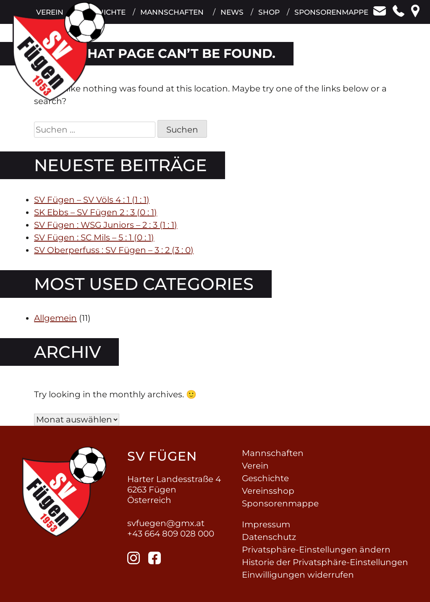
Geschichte (265, 478)
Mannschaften (170, 17)
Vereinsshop (268, 491)
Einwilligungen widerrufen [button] (298, 575)
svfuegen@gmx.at (166, 523)
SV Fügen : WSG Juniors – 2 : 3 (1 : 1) (105, 225)
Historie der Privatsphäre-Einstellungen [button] (325, 562)
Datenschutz (269, 537)
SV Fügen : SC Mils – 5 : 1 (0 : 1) (94, 237)
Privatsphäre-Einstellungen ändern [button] (316, 550)
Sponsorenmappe (331, 17)
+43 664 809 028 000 (170, 534)
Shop (268, 17)
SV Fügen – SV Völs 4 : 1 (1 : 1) (91, 200)
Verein (255, 466)
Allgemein (55, 318)
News (231, 17)
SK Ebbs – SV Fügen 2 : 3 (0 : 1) (95, 212)
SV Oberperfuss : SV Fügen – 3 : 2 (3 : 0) (114, 250)
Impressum (266, 524)
